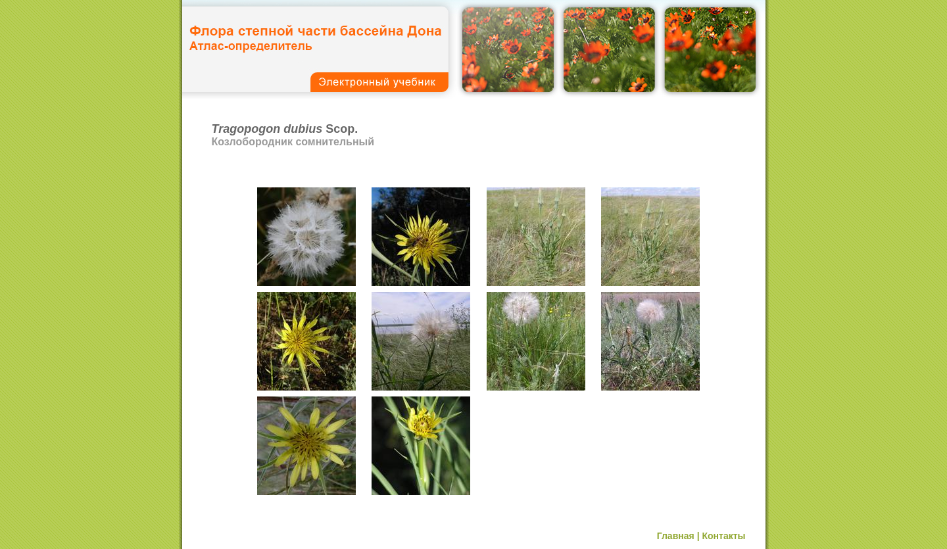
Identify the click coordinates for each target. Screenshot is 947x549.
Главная (675, 536)
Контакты (723, 536)
